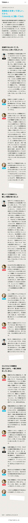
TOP (3, 514)
